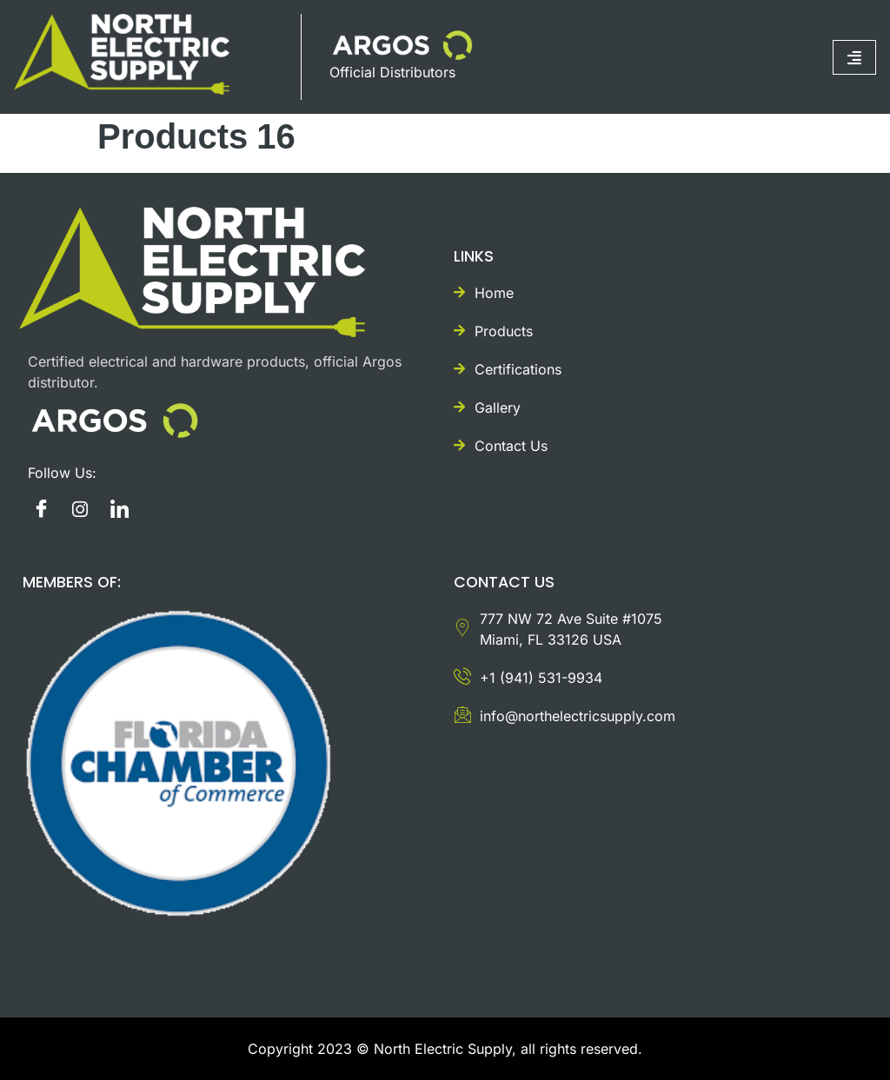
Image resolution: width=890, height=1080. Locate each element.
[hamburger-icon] (854, 57)
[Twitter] (119, 509)
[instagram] (80, 509)
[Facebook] (41, 509)
